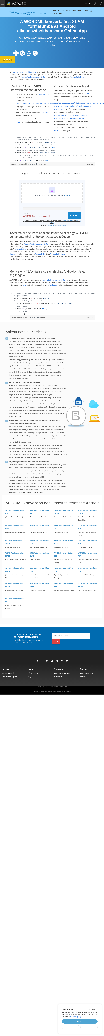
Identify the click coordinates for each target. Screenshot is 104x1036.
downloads (58, 131)
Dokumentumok (8, 673)
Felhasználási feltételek (54, 691)
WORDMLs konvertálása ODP (63, 554)
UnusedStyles (40, 254)
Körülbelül (83, 677)
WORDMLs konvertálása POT (87, 554)
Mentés (18, 122)
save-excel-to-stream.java (20, 318)
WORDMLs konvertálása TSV (63, 527)
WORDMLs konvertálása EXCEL (63, 511)
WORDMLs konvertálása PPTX (63, 569)
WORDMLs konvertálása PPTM (87, 584)
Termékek (31, 669)
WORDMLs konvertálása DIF (39, 511)
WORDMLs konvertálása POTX (39, 569)
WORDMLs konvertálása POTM (14, 569)
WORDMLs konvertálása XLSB (14, 542)
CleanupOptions (20, 249)
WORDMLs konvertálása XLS (87, 527)
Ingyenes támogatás (62, 673)
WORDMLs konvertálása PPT (63, 584)
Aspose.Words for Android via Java (34, 77)
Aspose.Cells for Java (78, 77)
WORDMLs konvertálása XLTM (14, 554)
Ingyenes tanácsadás (88, 673)
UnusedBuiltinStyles (57, 254)
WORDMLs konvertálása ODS (14, 527)
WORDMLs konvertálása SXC (39, 527)
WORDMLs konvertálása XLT (87, 542)
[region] (52, 149)
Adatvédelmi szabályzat (40, 691)
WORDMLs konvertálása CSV (14, 511)
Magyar (87, 3)
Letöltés (7, 59)
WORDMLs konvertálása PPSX (39, 584)
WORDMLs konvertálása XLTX (39, 554)
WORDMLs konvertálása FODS (87, 511)
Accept (79, 1021)
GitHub (43, 164)
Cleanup (13, 254)
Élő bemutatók (33, 673)
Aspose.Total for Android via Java (24, 72)
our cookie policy (75, 1017)
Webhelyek (58, 677)
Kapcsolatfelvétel (66, 691)
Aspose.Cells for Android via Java (54, 280)
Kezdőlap (5, 669)
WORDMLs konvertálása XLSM (39, 542)
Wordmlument (44, 94)
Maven (86, 94)
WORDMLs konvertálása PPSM (14, 584)
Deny (89, 1027)
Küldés (56, 641)
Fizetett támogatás (9, 677)
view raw (90, 164)
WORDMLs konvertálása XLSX (63, 542)
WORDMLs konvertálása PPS (87, 569)
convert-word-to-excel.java (20, 164)
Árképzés (83, 669)
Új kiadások (58, 669)
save (24, 285)
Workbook (45, 113)
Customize (70, 1027)
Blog (29, 677)
